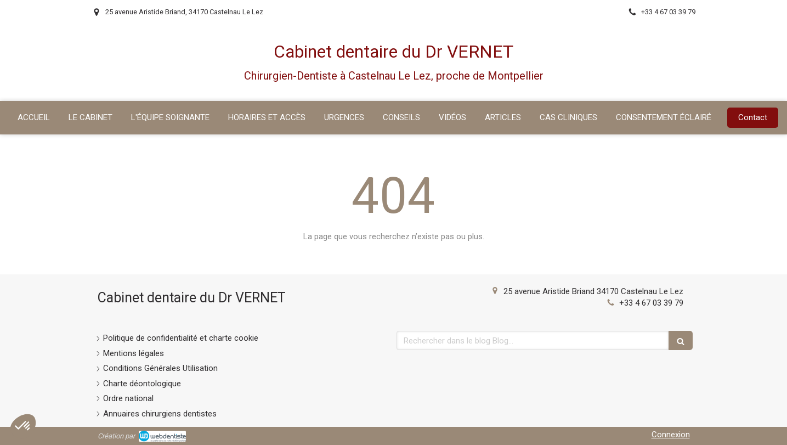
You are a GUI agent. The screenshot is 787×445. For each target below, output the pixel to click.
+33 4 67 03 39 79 (651, 303)
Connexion (671, 435)
